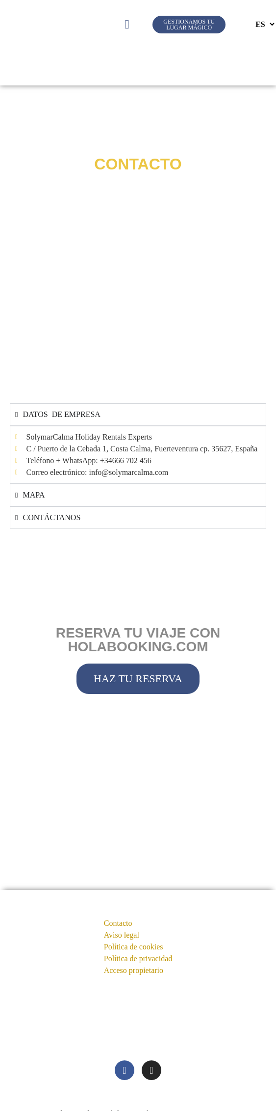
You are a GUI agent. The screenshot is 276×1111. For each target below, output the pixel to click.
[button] (127, 24)
